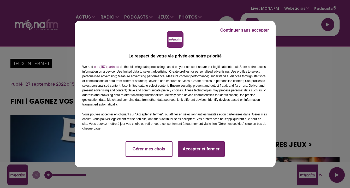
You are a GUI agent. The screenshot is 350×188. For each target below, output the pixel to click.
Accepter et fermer (201, 149)
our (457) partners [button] (106, 67)
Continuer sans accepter (244, 30)
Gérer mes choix (149, 149)
